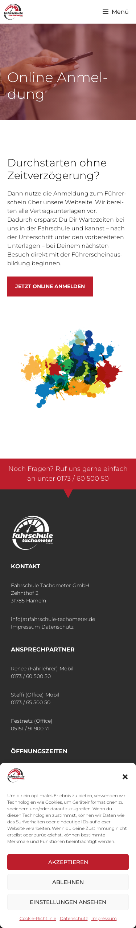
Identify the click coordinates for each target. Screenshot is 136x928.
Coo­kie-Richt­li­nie (38, 918)
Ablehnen (68, 882)
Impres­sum (104, 918)
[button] (125, 776)
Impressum (25, 627)
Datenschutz (57, 627)
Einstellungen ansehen (68, 902)
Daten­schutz (74, 918)
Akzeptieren (68, 862)
